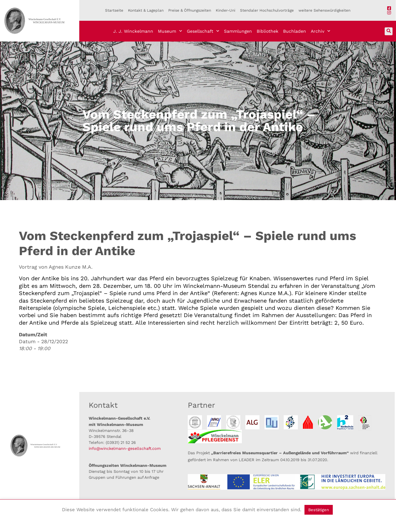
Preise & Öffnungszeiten (189, 10)
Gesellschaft (203, 31)
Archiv (320, 31)
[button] (389, 31)
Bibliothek (267, 31)
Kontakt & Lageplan (146, 10)
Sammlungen (238, 31)
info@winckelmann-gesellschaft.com (125, 448)
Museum (170, 31)
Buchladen (294, 31)
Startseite (114, 10)
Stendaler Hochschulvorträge (267, 10)
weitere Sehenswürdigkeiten (324, 10)
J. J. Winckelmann (133, 31)
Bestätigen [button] (318, 509)
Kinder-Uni (225, 10)
